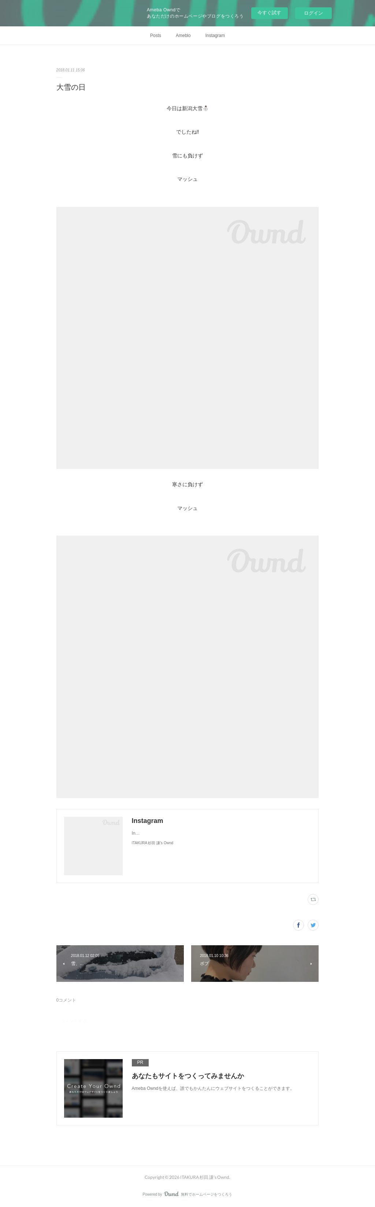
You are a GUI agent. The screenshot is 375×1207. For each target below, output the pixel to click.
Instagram (215, 35)
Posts (155, 35)
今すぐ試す (269, 12)
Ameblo (183, 35)
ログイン (313, 13)
